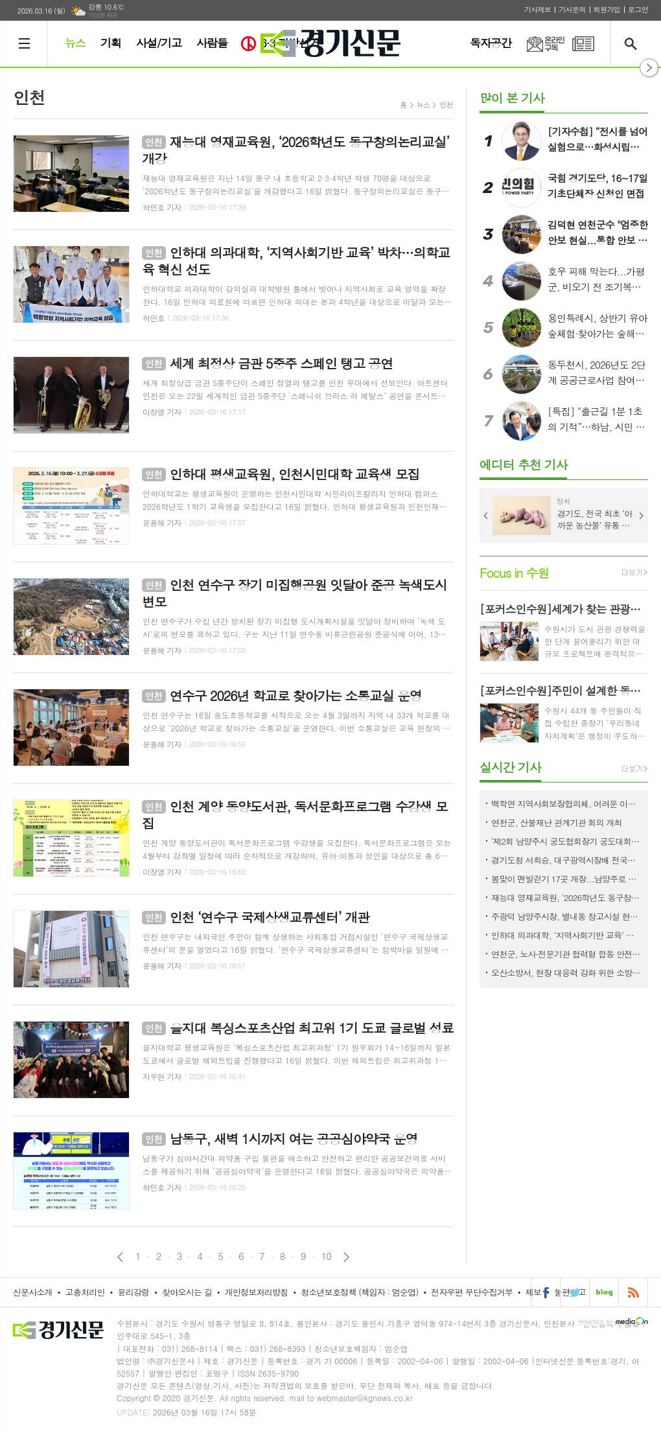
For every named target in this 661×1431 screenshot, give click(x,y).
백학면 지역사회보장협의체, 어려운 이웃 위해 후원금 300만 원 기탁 (566, 803)
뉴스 (75, 43)
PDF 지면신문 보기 (583, 44)
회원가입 (607, 9)
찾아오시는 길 (187, 1292)
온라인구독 (538, 44)
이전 (120, 1257)
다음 (346, 1257)
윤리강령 (133, 1292)
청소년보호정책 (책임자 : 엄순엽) (359, 1292)
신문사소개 (32, 1292)
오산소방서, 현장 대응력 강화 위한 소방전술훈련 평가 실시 (566, 973)
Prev (486, 515)
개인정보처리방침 (256, 1292)
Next (641, 515)
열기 (649, 67)
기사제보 (537, 9)
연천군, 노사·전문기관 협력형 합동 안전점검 (566, 954)
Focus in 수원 (514, 572)
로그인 (638, 9)
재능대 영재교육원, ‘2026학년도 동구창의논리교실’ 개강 (566, 897)
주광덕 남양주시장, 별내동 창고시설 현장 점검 (566, 916)
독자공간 (490, 43)
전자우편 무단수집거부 (472, 1292)
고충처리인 (85, 1292)
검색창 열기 (633, 44)
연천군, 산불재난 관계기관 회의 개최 (556, 822)
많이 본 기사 (512, 97)
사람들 (211, 43)
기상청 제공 (102, 15)
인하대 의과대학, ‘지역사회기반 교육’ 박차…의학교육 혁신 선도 (566, 935)
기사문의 (572, 9)
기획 (110, 43)
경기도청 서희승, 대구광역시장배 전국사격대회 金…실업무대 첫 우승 (566, 860)
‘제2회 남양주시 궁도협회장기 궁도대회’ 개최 (566, 841)
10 (326, 1256)
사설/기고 (158, 43)
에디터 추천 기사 (523, 464)
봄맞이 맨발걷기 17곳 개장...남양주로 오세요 (566, 879)
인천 (446, 104)
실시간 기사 (510, 766)
